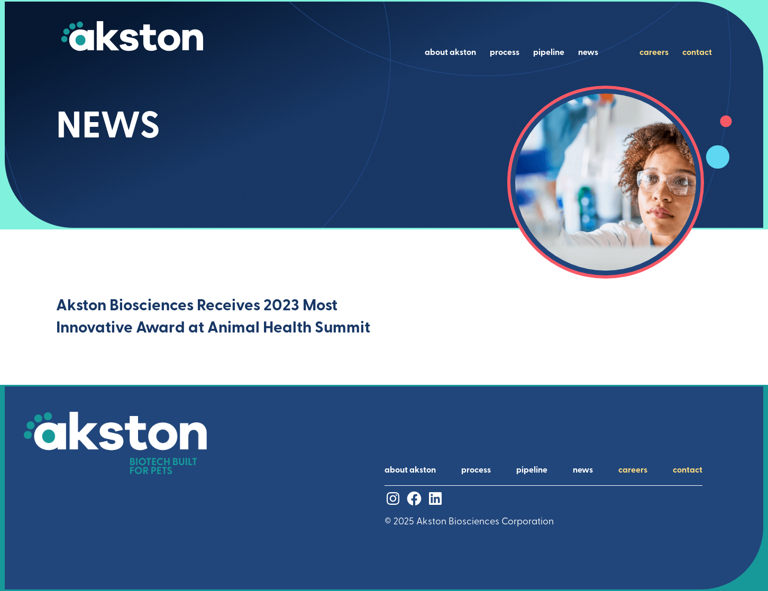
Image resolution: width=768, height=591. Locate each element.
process (504, 53)
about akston (450, 53)
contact (697, 53)
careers (654, 53)
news (588, 53)
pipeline (548, 53)
